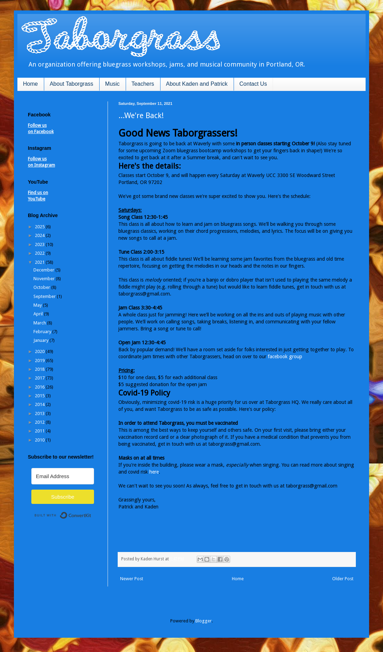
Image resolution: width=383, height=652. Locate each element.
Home (30, 84)
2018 (40, 369)
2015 (40, 395)
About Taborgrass (71, 84)
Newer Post (131, 578)
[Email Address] (62, 476)
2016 (40, 387)
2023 (40, 244)
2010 (40, 440)
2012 (40, 422)
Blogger (203, 620)
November (44, 278)
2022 (40, 253)
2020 (40, 351)
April (38, 313)
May (38, 305)
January (41, 340)
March (40, 322)
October (42, 287)
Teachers (143, 84)
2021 (40, 262)
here (154, 472)
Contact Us (253, 84)
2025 (40, 226)
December (44, 270)
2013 (40, 413)
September (45, 296)
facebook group (285, 356)
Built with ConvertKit (91, 512)
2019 (40, 360)
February (42, 331)
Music (112, 84)
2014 (40, 404)
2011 (40, 431)
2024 (40, 235)
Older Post (342, 578)
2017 (40, 378)
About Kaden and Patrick (197, 84)
